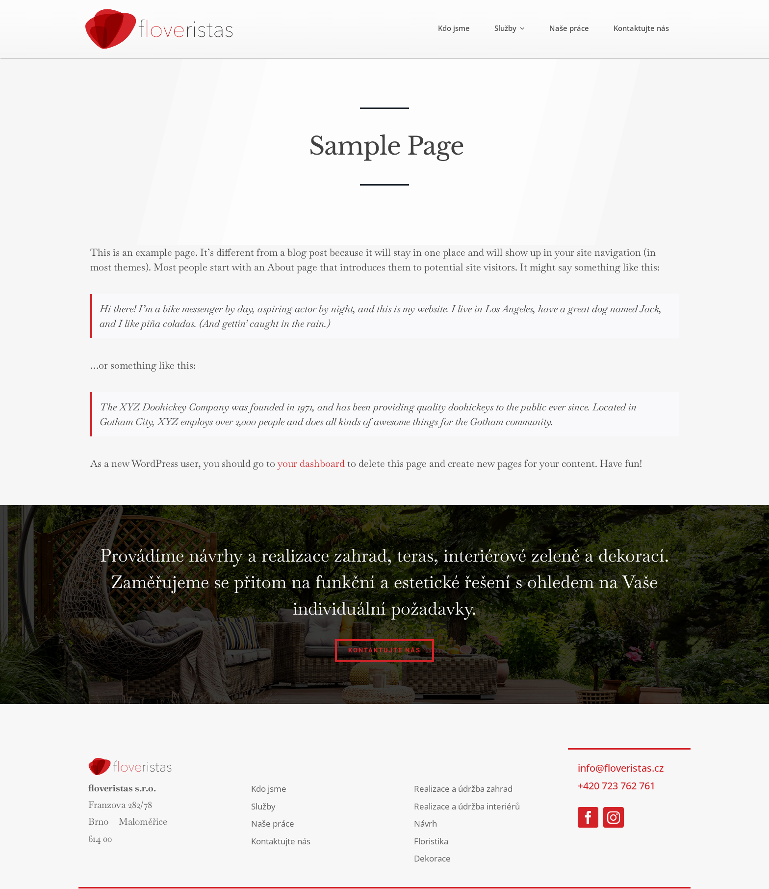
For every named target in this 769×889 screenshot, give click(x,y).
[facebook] (588, 817)
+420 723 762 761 (616, 785)
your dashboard (311, 463)
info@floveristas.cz (621, 768)
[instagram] (613, 817)
